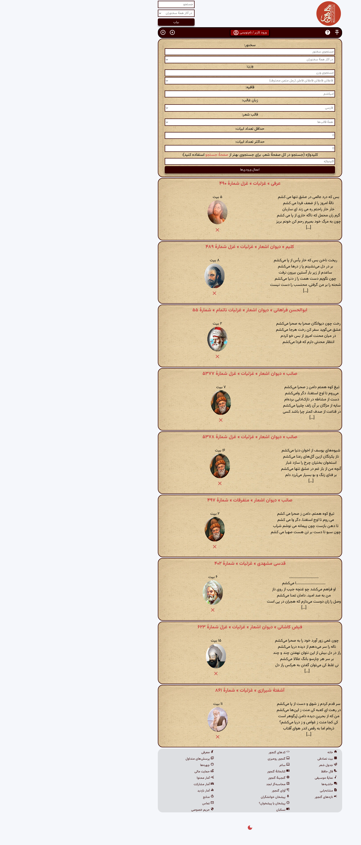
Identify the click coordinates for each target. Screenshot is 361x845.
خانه (263, 752)
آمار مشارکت (134, 784)
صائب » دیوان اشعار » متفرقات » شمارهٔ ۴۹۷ (180, 500)
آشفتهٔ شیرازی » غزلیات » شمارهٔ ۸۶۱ (180, 690)
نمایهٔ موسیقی (256, 778)
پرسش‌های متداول (130, 758)
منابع (139, 797)
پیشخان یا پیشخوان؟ (204, 803)
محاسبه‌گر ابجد (208, 784)
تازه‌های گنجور (256, 797)
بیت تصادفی (258, 758)
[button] (267, 32)
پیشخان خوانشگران (205, 797)
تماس (139, 803)
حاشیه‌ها (260, 784)
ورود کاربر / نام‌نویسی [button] (180, 33)
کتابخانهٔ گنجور (209, 771)
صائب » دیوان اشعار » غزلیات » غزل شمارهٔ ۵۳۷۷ (180, 373)
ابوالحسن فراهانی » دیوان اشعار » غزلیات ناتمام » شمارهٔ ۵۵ (180, 310)
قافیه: (180, 87)
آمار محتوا (136, 778)
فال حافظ (260, 771)
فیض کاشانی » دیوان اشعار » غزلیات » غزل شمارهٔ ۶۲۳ (180, 627)
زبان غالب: (181, 100)
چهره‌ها (138, 765)
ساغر (215, 765)
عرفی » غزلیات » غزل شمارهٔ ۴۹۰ (180, 183)
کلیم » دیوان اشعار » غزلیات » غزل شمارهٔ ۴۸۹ (180, 247)
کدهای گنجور (209, 752)
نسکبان (213, 809)
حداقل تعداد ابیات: (180, 129)
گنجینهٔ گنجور (209, 778)
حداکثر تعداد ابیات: (180, 142)
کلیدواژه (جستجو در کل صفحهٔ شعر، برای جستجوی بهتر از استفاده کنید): (181, 155)
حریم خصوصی (133, 809)
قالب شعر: (181, 115)
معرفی (138, 752)
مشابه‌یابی (259, 790)
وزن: (180, 66)
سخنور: (180, 45)
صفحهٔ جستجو (147, 155)
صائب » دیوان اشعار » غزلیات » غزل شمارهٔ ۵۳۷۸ (180, 437)
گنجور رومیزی (209, 758)
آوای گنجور (211, 790)
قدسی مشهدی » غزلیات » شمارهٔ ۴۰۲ (180, 563)
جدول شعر (258, 765)
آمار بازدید (136, 790)
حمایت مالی (135, 771)
